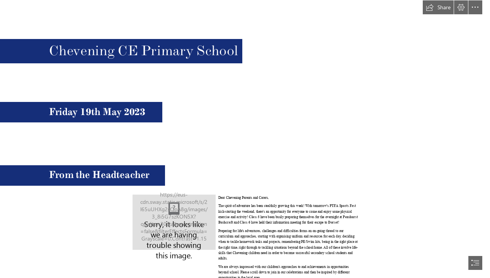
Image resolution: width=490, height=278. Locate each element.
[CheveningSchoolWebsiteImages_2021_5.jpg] (174, 222)
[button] (438, 7)
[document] (245, 139)
